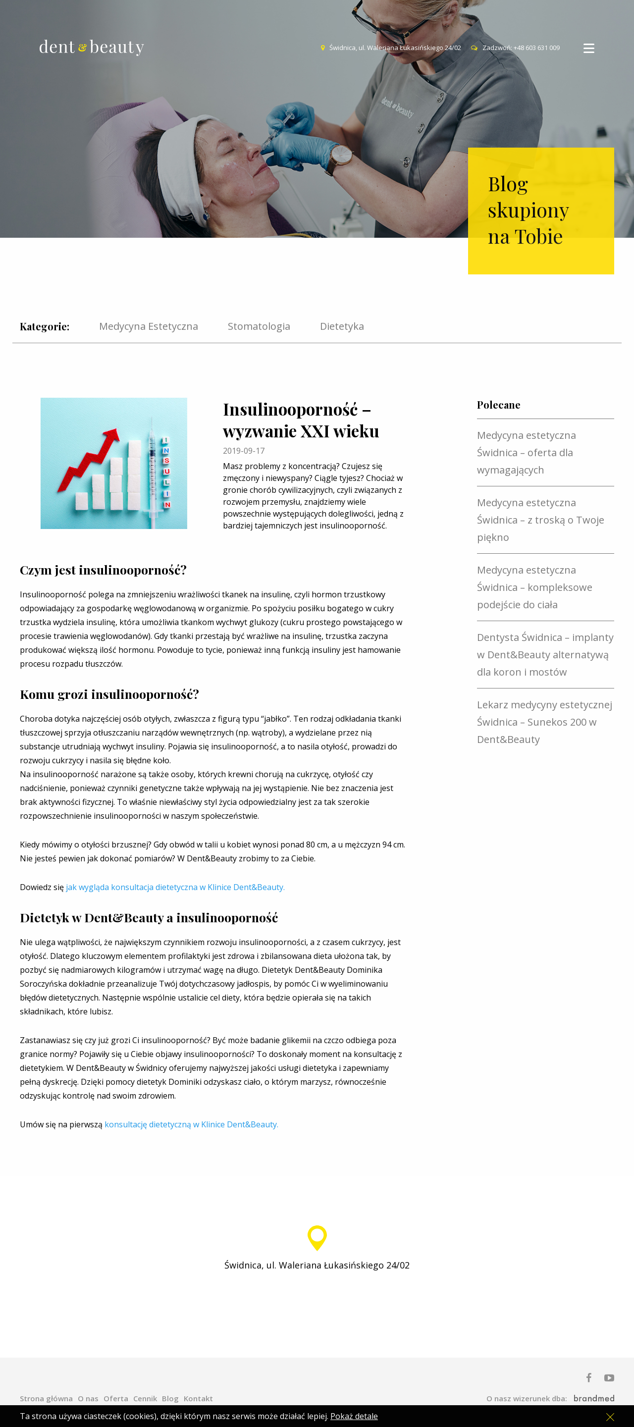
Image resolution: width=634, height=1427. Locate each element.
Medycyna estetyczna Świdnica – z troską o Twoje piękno (540, 520)
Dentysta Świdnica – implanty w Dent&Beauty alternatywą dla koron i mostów (545, 655)
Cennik (145, 1398)
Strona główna (46, 1398)
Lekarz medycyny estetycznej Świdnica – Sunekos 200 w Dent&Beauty (544, 722)
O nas (88, 1398)
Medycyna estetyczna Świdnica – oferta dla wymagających (526, 452)
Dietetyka (342, 327)
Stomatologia (259, 327)
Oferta (116, 1398)
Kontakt (198, 1398)
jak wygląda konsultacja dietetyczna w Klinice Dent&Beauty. (175, 887)
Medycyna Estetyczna (148, 327)
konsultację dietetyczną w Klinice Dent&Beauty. (191, 1124)
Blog (170, 1398)
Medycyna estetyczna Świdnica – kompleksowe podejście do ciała (534, 587)
